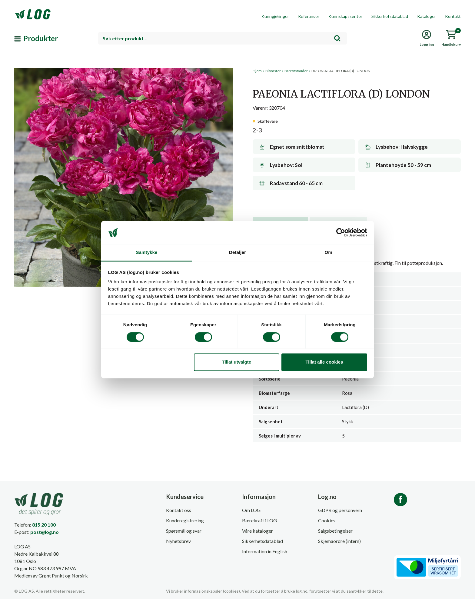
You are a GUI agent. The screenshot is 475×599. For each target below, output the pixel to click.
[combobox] (222, 38)
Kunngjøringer (275, 16)
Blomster (273, 70)
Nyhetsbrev (178, 541)
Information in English (264, 551)
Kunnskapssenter (345, 16)
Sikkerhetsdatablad (389, 16)
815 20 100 (44, 524)
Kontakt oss (178, 510)
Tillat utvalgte (236, 362)
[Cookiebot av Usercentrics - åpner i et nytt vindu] (340, 232)
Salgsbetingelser (335, 531)
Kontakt (453, 16)
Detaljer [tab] (237, 252)
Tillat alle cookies (324, 362)
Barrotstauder (296, 70)
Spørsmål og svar (183, 531)
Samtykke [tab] (147, 252)
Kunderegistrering (185, 520)
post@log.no (44, 532)
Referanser (308, 16)
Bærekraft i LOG (259, 520)
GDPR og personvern (340, 510)
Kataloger (426, 16)
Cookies (326, 520)
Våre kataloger (257, 531)
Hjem (257, 70)
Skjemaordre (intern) (339, 541)
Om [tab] (328, 252)
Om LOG (251, 510)
